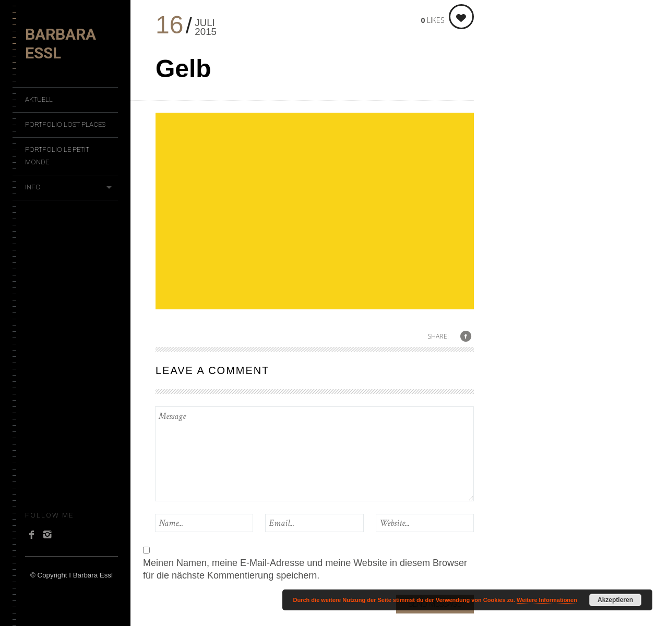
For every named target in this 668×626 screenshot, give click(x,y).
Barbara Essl (60, 43)
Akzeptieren (615, 600)
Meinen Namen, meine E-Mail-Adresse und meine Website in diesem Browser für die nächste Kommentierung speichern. (305, 569)
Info (33, 187)
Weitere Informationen (547, 600)
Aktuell (39, 99)
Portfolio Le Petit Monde (57, 156)
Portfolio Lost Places (65, 124)
